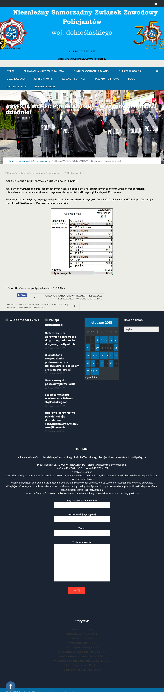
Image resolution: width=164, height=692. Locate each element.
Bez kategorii (21, 172)
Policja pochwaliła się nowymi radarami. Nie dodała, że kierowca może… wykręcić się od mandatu (73, 297)
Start (10, 71)
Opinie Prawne (43, 79)
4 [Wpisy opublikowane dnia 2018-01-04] (101, 339)
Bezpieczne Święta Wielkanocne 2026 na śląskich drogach (59, 398)
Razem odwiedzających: (76, 669)
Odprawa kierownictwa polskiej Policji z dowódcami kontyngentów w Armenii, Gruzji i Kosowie (61, 420)
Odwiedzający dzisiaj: (81, 638)
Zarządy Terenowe (106, 79)
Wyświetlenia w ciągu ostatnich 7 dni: (80, 651)
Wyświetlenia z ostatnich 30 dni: (79, 656)
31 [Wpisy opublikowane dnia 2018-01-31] (97, 371)
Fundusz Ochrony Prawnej (91, 71)
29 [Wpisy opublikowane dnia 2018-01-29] (88, 371)
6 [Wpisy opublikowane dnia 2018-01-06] (111, 339)
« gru (88, 377)
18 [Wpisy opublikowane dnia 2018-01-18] (101, 355)
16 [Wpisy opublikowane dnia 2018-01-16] (92, 355)
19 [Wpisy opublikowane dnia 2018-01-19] (106, 355)
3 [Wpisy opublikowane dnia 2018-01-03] (97, 339)
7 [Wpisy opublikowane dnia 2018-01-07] (115, 339)
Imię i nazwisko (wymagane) (82, 503)
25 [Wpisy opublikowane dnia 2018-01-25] (101, 363)
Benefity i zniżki (45, 86)
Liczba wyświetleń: (77, 665)
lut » (94, 377)
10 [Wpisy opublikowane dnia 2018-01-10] (97, 347)
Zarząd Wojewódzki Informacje (43, 172)
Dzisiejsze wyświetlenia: (81, 633)
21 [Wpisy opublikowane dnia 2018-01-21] (115, 355)
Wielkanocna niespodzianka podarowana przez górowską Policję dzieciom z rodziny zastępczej (62, 362)
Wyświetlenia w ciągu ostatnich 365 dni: (77, 660)
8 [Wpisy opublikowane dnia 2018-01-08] (88, 347)
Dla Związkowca (130, 71)
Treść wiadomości (82, 561)
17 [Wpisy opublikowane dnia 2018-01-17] (97, 355)
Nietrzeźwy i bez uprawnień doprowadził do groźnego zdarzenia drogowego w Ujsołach (60, 338)
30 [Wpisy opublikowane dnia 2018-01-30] (92, 371)
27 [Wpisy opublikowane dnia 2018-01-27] (111, 363)
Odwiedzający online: (81, 629)
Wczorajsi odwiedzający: (80, 647)
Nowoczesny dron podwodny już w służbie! (60, 382)
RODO (131, 79)
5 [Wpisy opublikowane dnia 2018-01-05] (106, 339)
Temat (82, 530)
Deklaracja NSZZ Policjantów (43, 71)
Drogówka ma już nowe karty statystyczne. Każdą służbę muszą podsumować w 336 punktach (37, 306)
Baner (11, 172)
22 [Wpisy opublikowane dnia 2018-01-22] (88, 363)
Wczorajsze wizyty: (80, 642)
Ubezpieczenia (16, 79)
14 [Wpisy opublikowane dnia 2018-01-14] (115, 347)
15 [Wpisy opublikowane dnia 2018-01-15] (88, 355)
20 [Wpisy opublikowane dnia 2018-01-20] (111, 355)
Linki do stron (16, 86)
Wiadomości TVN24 (24, 320)
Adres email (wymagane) (82, 517)
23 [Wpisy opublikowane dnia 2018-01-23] (92, 363)
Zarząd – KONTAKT (73, 79)
